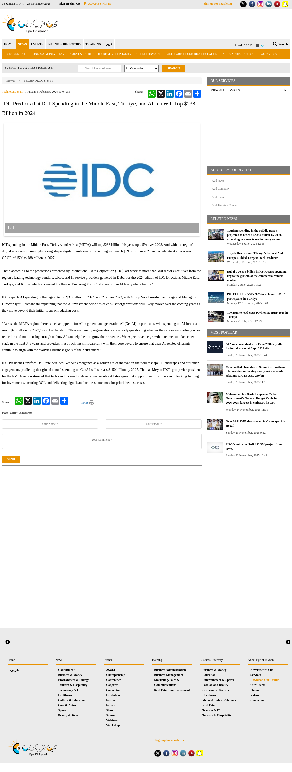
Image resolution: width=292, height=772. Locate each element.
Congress (112, 685)
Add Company (221, 188)
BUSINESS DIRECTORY (64, 44)
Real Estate (209, 705)
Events (108, 660)
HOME (9, 44)
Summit (111, 715)
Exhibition (113, 695)
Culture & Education (201, 53)
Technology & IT (147, 53)
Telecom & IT (211, 710)
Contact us (257, 700)
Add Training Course (224, 205)
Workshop (113, 725)
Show (109, 710)
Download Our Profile (264, 680)
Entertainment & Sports (218, 680)
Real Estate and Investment (172, 690)
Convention (113, 690)
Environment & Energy (76, 53)
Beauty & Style (269, 53)
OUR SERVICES (223, 81)
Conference (113, 680)
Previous (7, 642)
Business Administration (170, 670)
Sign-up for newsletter (218, 3)
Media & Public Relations (219, 700)
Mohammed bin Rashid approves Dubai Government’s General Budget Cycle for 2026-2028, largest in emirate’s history (252, 399)
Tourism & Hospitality (114, 53)
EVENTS (37, 44)
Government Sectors (215, 690)
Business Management (168, 675)
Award (110, 670)
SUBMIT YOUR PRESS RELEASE (29, 67)
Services (255, 675)
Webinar (112, 720)
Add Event (218, 197)
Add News (218, 180)
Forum (110, 705)
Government (15, 53)
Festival (111, 700)
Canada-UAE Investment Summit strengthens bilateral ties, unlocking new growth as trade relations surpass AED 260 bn (255, 371)
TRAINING (93, 44)
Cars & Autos (231, 53)
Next (288, 642)
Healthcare (173, 53)
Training (157, 660)
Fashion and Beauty (215, 685)
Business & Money (42, 53)
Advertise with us (97, 3)
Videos (254, 695)
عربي (108, 44)
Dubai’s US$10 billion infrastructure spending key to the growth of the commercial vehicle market (257, 276)
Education (209, 675)
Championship (115, 675)
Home (11, 660)
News (10, 80)
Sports (249, 53)
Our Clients (257, 685)
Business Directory (211, 660)
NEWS (22, 44)
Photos (254, 690)
